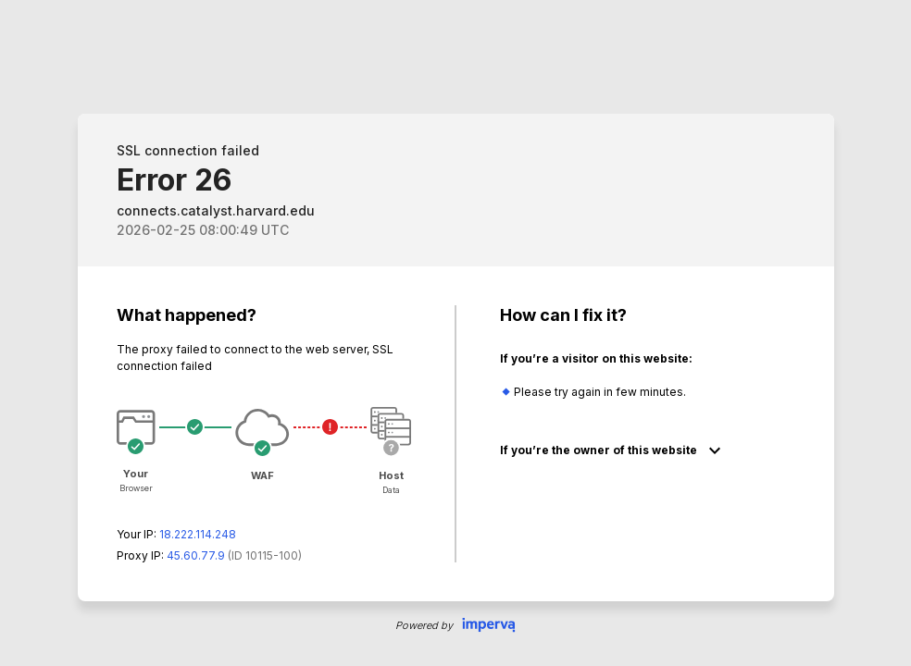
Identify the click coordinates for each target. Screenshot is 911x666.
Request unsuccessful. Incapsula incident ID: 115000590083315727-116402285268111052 (455, 333)
